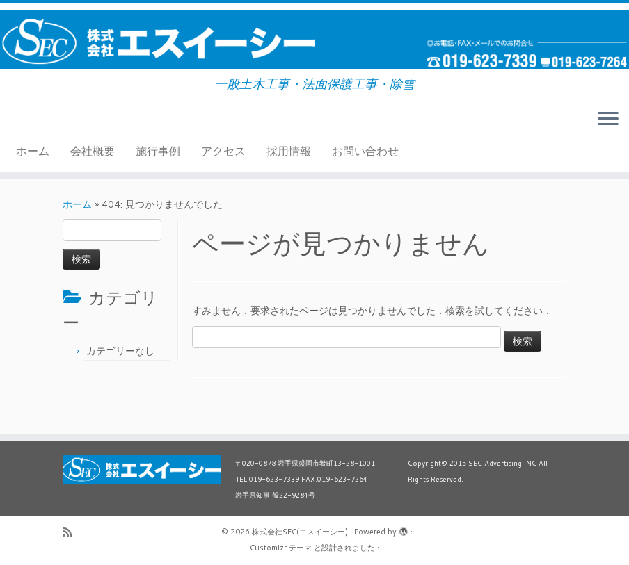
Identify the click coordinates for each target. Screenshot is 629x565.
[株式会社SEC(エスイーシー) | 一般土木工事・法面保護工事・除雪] (314, 39)
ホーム (32, 150)
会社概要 (92, 150)
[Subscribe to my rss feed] (72, 532)
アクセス (223, 150)
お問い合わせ (365, 150)
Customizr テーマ (281, 547)
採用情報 (288, 150)
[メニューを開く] (608, 119)
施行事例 (158, 150)
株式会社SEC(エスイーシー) (300, 531)
